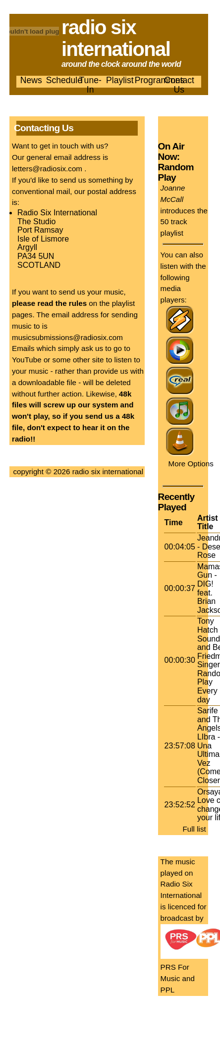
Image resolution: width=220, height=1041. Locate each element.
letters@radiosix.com (47, 168)
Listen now (177, 128)
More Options (191, 463)
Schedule (64, 80)
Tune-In (90, 85)
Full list (194, 829)
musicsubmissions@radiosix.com (67, 337)
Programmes (160, 80)
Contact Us (179, 85)
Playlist (120, 80)
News (31, 80)
